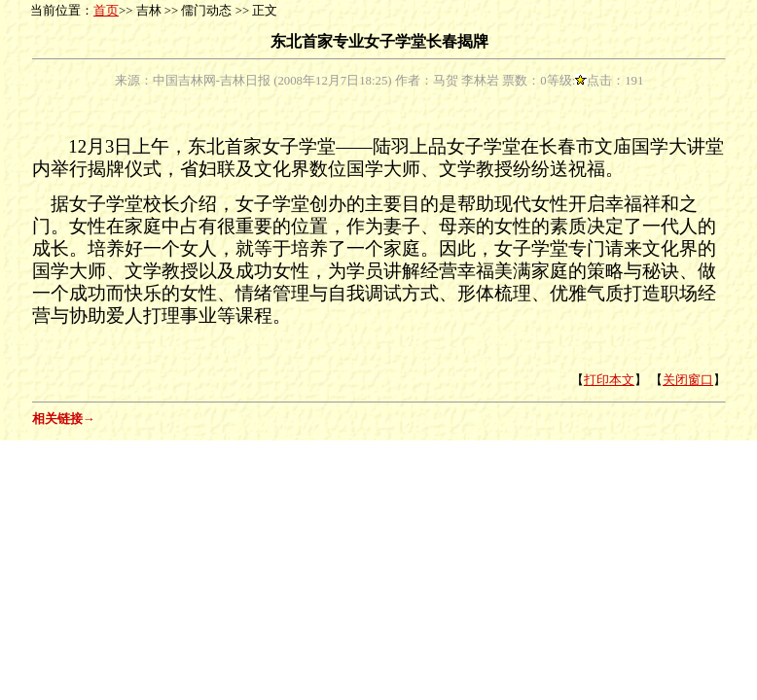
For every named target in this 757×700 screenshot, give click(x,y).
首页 (106, 11)
